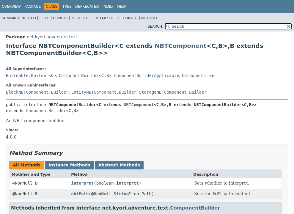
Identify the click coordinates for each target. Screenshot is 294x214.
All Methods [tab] (26, 165)
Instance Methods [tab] (69, 165)
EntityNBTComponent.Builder (103, 92)
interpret (82, 183)
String (121, 193)
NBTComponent (181, 45)
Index (108, 6)
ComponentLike (198, 75)
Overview (11, 6)
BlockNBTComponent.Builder (37, 92)
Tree (67, 6)
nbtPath (80, 193)
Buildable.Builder (27, 75)
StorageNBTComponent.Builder (173, 92)
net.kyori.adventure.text (52, 36)
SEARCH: (155, 26)
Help (121, 6)
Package (32, 6)
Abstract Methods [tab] (119, 165)
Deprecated (87, 6)
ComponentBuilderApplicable (146, 75)
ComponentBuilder (79, 75)
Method (79, 18)
